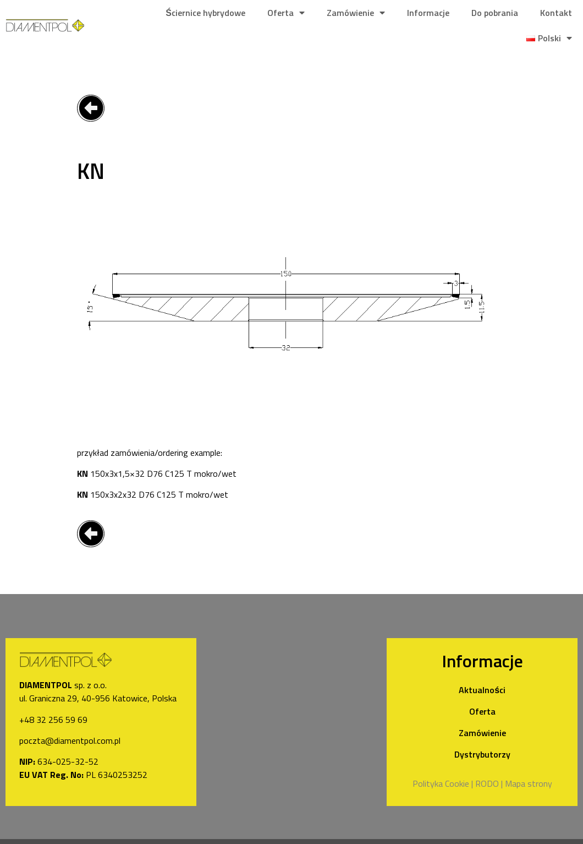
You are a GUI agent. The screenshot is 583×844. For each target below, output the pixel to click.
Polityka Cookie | (443, 783)
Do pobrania (494, 12)
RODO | (489, 783)
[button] (91, 108)
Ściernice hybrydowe (205, 12)
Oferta (286, 13)
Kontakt (556, 12)
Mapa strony (528, 783)
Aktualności (482, 689)
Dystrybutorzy (482, 754)
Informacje (428, 12)
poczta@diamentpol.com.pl (69, 740)
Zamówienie (356, 13)
